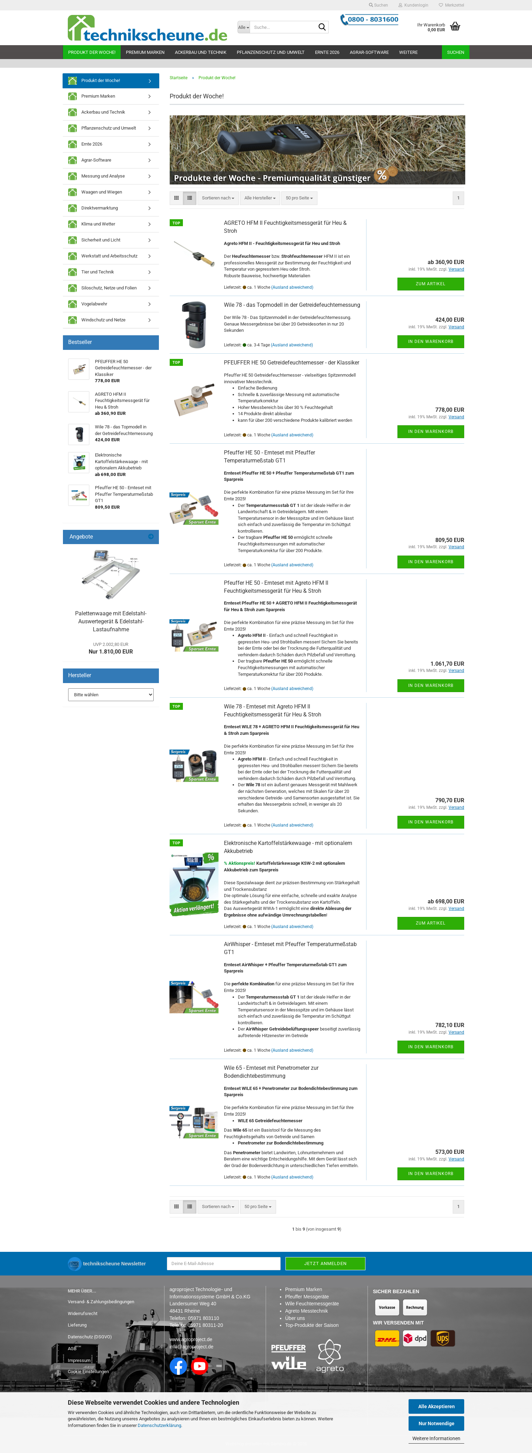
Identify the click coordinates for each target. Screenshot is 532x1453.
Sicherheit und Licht (94, 240)
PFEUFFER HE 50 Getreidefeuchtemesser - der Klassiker (291, 362)
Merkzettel (451, 5)
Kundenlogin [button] (413, 5)
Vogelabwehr (87, 304)
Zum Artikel (430, 283)
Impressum (79, 1360)
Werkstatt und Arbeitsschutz (102, 256)
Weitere (408, 52)
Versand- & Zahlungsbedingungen (101, 1301)
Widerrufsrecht (82, 1313)
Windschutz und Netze (97, 320)
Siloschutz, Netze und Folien (102, 288)
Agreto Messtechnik (306, 1311)
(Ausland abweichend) (292, 287)
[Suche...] (243, 27)
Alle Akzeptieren (436, 1406)
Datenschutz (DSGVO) (90, 1336)
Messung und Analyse (96, 176)
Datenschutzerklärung (159, 1425)
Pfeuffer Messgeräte (307, 1296)
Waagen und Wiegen (95, 192)
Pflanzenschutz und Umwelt (271, 52)
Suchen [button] (378, 5)
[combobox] (218, 198)
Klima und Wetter (91, 224)
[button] (176, 198)
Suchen (455, 52)
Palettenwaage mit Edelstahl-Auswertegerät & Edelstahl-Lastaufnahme (110, 621)
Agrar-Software (369, 52)
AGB (72, 1348)
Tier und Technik (91, 272)
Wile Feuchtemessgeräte (312, 1303)
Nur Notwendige (436, 1423)
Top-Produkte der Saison (312, 1325)
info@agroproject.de (191, 1346)
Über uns (295, 1318)
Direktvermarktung (93, 208)
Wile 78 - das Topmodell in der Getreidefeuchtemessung (292, 305)
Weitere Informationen (436, 1438)
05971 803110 (203, 1318)
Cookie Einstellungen (88, 1371)
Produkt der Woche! (91, 52)
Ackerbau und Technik (200, 52)
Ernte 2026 (327, 52)
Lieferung (77, 1325)
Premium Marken (145, 52)
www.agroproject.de (191, 1339)
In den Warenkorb (430, 341)
